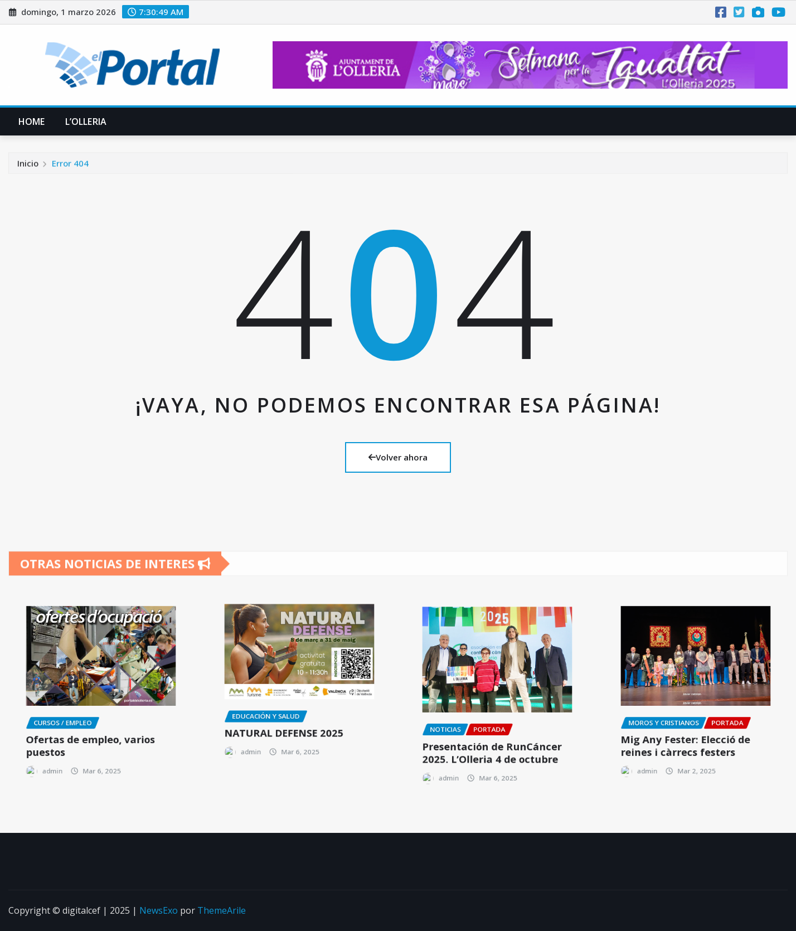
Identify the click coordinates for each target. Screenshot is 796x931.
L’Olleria (85, 121)
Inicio (27, 170)
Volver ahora (398, 457)
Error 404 (70, 170)
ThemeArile (221, 910)
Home (31, 121)
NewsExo (158, 910)
